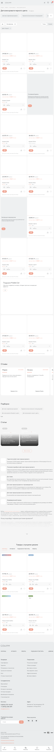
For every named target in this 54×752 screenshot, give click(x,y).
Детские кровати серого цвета (31, 413)
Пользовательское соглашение (7, 740)
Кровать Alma (5, 264)
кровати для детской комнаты (11, 511)
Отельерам (4, 686)
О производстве (5, 697)
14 (33, 184)
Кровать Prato (5, 182)
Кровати (12, 548)
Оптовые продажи (6, 691)
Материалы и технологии (7, 668)
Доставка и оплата (32, 668)
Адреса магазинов (32, 673)
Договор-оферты (31, 676)
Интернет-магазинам (6, 689)
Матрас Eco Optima (7, 579)
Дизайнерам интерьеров (7, 694)
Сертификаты (4, 662)
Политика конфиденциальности (7, 742)
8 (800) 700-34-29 (7, 704)
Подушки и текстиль (23, 548)
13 (7, 581)
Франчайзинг (4, 683)
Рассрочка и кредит (32, 662)
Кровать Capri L (6, 341)
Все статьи (27, 450)
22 (7, 61)
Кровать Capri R (32, 264)
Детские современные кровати (10, 408)
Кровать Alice (32, 59)
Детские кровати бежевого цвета (10, 413)
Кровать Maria (32, 182)
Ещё (2, 416)
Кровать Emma (32, 141)
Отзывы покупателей (6, 676)
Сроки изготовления (6, 670)
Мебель (34, 548)
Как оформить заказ (32, 670)
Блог (2, 673)
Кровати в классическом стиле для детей (31, 408)
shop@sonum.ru (5, 709)
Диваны (51, 651)
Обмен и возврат (31, 665)
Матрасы (4, 548)
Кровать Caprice (33, 223)
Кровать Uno (5, 59)
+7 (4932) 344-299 (6, 706)
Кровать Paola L (32, 341)
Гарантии (3, 665)
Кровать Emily (5, 141)
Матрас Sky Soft (32, 620)
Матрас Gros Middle (33, 579)
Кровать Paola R (6, 100)
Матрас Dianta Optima (7, 620)
